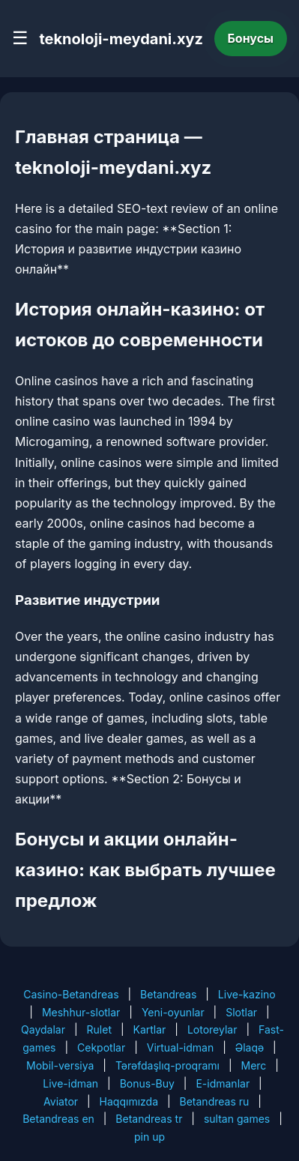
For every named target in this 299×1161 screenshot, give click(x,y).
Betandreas (168, 994)
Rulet (99, 1029)
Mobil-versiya (60, 1065)
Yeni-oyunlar (173, 1012)
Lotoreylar (212, 1029)
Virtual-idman (180, 1047)
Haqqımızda (129, 1101)
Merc (253, 1065)
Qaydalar (43, 1029)
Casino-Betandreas (70, 994)
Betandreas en (58, 1118)
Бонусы (251, 38)
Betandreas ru (215, 1101)
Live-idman (70, 1083)
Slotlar (241, 1012)
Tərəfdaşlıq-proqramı (167, 1065)
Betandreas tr (148, 1118)
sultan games (237, 1118)
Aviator (60, 1101)
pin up (149, 1136)
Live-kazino (247, 994)
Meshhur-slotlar (81, 1012)
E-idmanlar (223, 1083)
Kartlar (149, 1029)
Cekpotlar (101, 1047)
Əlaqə (249, 1047)
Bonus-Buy (147, 1083)
